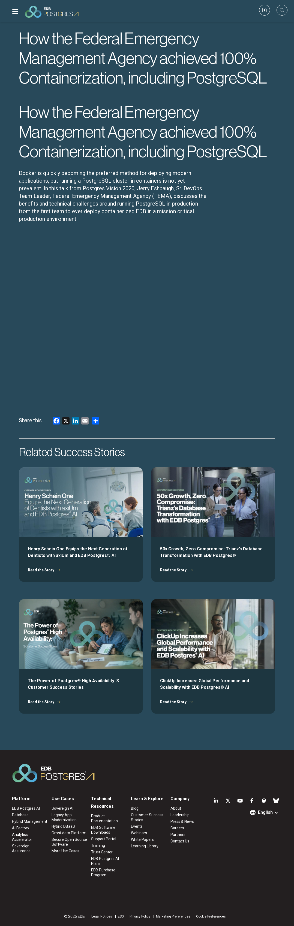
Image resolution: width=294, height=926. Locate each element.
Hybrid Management (29, 821)
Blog (135, 808)
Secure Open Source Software (69, 842)
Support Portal (103, 839)
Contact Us (179, 841)
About (175, 808)
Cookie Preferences (211, 916)
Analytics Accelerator (22, 837)
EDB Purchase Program (103, 872)
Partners (177, 834)
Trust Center (102, 852)
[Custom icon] (264, 10)
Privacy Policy (140, 916)
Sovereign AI (62, 808)
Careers (177, 828)
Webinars (139, 833)
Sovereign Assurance (21, 848)
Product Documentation (104, 818)
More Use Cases (65, 851)
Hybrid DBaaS (63, 826)
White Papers (142, 839)
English (265, 812)
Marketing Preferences (173, 916)
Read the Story (41, 570)
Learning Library (144, 846)
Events (137, 826)
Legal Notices (101, 916)
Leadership (180, 815)
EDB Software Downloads (103, 830)
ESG (121, 916)
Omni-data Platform (69, 833)
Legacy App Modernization (64, 817)
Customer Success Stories (147, 817)
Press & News (182, 821)
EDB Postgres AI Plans (105, 861)
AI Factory (20, 828)
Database (20, 815)
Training (98, 845)
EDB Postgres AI (26, 808)
